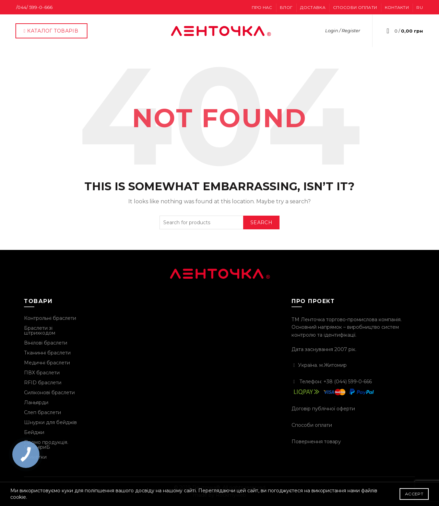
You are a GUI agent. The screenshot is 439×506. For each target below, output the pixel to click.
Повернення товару (316, 441)
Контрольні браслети (50, 318)
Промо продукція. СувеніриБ (46, 444)
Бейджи (34, 432)
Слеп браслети (42, 412)
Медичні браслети (47, 363)
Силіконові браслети (49, 392)
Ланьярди (36, 402)
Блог (286, 7)
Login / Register (342, 30)
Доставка (312, 7)
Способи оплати (355, 7)
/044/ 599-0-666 (34, 7)
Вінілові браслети (45, 343)
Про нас (262, 7)
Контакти (397, 7)
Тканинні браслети (47, 353)
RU (419, 7)
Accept (414, 493)
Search (261, 222)
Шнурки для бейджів (50, 422)
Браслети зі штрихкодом (39, 330)
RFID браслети (42, 383)
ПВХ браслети (42, 373)
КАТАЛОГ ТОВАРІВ (50, 31)
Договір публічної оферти (323, 409)
